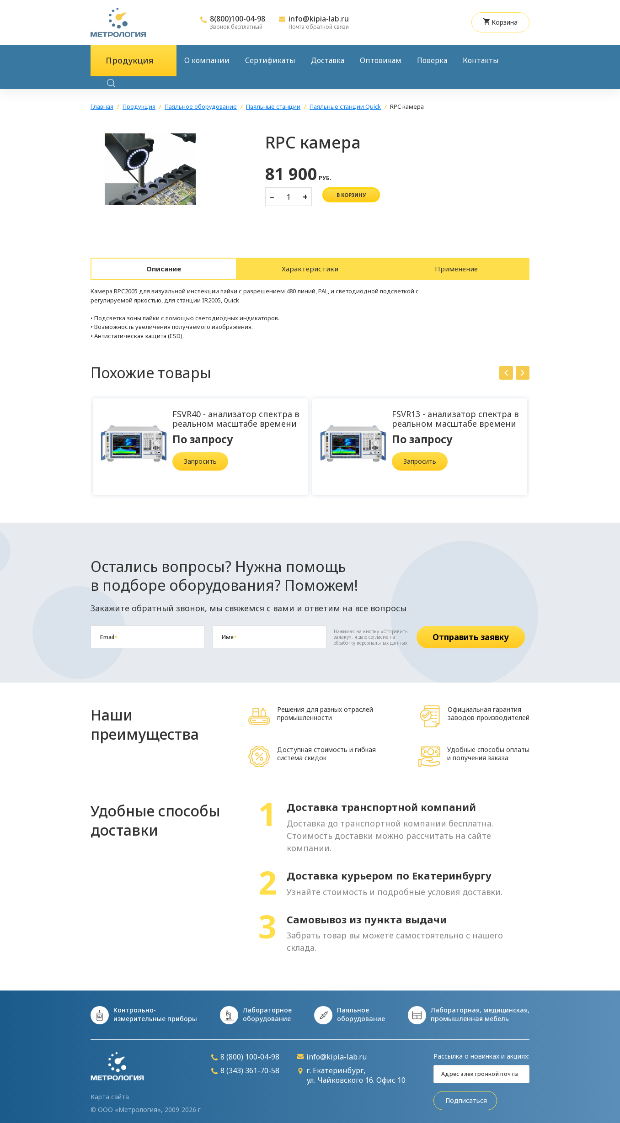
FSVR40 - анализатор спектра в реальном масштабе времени (235, 414)
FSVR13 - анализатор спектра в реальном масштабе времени (455, 414)
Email (108, 632)
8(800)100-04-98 (237, 19)
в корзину (351, 194)
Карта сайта (110, 1092)
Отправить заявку (471, 632)
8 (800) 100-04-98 (245, 1052)
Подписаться (466, 1095)
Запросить (200, 456)
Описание (164, 266)
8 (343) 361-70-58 (245, 1066)
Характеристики (310, 266)
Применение (456, 266)
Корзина (500, 22)
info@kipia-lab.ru (319, 19)
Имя (228, 632)
